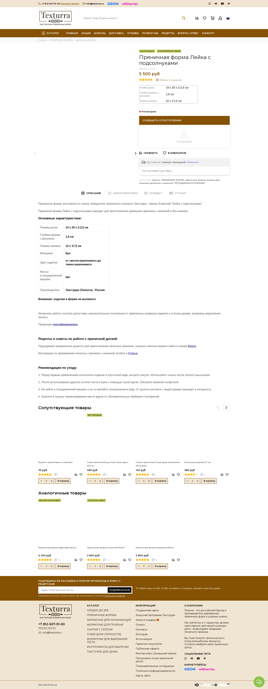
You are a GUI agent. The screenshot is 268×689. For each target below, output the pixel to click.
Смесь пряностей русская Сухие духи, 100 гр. (107, 464)
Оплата (140, 624)
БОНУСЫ (99, 33)
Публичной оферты (114, 595)
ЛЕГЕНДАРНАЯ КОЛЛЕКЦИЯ (189, 183)
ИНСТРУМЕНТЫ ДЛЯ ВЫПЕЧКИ (108, 646)
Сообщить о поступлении (162, 120)
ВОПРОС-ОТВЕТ (188, 33)
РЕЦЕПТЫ (168, 33)
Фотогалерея (144, 639)
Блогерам (142, 634)
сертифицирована (65, 324)
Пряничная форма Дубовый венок (57, 547)
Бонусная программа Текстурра (155, 615)
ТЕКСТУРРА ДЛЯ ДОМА (102, 651)
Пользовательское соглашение (155, 666)
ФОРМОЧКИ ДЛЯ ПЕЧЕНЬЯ (105, 624)
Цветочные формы (195, 180)
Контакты (141, 629)
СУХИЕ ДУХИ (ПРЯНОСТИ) (104, 634)
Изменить (193, 162)
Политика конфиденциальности (155, 670)
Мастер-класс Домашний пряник (156, 653)
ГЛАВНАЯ (72, 33)
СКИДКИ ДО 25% (98, 610)
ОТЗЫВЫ (133, 33)
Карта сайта (143, 675)
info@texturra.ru (93, 3)
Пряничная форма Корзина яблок (155, 547)
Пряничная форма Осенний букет (106, 547)
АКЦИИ (86, 33)
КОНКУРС (208, 33)
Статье (133, 353)
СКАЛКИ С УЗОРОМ (100, 629)
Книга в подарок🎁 (147, 619)
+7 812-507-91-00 (49, 3)
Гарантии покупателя (149, 643)
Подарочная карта (147, 610)
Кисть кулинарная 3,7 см (197, 462)
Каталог (50, 33)
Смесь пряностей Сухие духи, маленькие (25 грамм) (158, 464)
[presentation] (34, 153)
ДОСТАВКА (116, 33)
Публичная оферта (147, 648)
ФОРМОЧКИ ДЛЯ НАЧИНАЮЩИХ (109, 619)
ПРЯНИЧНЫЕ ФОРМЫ (172, 180)
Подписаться (119, 590)
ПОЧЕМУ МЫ (150, 33)
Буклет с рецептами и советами (55, 462)
